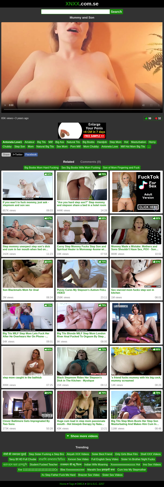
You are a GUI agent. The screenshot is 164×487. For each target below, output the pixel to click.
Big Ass (59, 142)
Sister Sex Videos (112, 475)
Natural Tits (73, 142)
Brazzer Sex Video (88, 475)
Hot (126, 142)
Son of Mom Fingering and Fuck (121, 167)
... (149, 146)
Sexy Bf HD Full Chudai (22, 459)
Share (6, 154)
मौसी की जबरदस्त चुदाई (14, 454)
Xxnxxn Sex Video (78, 459)
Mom (31, 146)
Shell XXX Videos (151, 454)
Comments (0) (90, 161)
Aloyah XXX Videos (78, 454)
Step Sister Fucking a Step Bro (46, 454)
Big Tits (41, 142)
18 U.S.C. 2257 (95, 484)
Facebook (31, 154)
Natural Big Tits (45, 146)
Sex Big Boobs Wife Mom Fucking (80, 167)
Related (68, 161)
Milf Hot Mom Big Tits (133, 146)
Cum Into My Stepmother (132, 469)
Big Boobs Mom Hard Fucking (42, 167)
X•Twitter (17, 154)
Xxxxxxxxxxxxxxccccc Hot (125, 464)
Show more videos (82, 436)
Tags (72, 484)
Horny (152, 142)
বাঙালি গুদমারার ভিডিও (52, 459)
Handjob (102, 142)
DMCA (81, 484)
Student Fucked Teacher (43, 464)
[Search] (75, 11)
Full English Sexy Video (104, 459)
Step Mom (115, 142)
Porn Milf (75, 146)
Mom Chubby (91, 146)
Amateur (29, 142)
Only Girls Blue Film (126, 454)
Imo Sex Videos (152, 464)
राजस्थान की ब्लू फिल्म (70, 464)
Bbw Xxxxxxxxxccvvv (72, 469)
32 (158, 118)
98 (148, 118)
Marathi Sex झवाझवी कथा (101, 469)
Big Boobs (88, 142)
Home (63, 484)
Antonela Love (110, 146)
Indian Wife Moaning (96, 464)
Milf (51, 142)
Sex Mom (62, 146)
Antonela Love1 (12, 142)
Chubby (7, 146)
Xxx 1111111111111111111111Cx (37, 469)
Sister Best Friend (102, 454)
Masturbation (138, 142)
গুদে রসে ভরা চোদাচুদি (15, 464)
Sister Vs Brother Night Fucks (138, 459)
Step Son (19, 146)
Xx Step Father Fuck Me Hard (58, 475)
